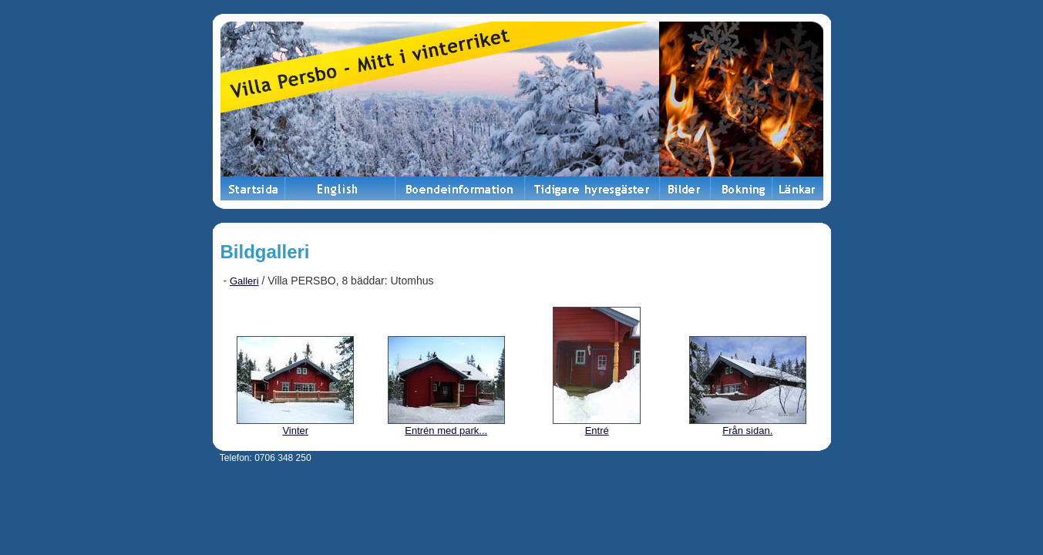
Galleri (244, 281)
